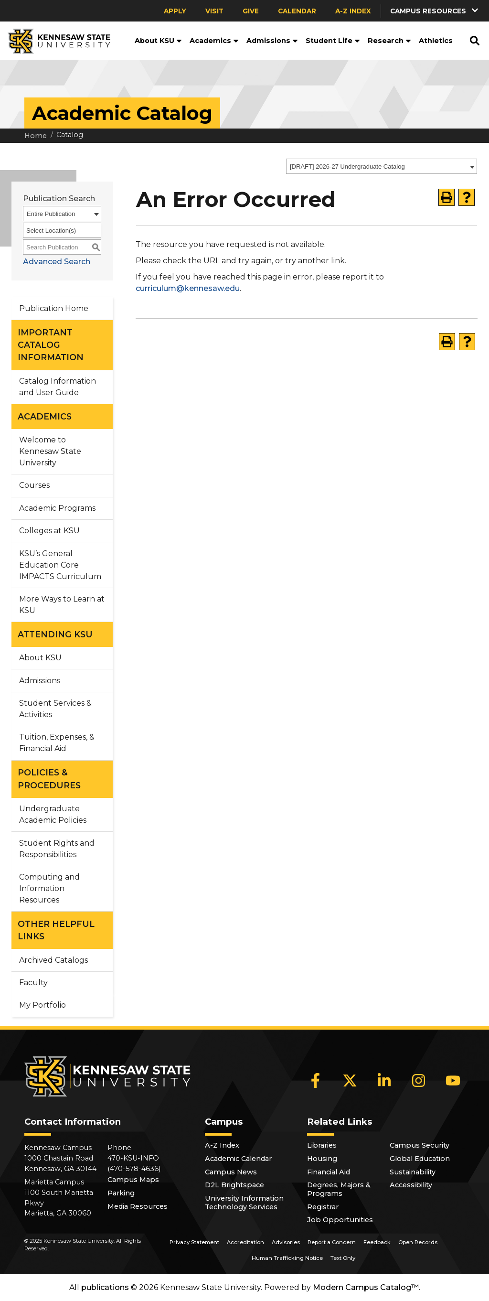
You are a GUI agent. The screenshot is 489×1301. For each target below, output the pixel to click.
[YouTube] (453, 1080)
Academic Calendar (238, 1158)
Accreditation (245, 1242)
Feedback (377, 1242)
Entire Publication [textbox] (51, 213)
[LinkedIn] (384, 1080)
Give (251, 11)
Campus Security (419, 1145)
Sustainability (413, 1172)
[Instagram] (418, 1080)
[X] (350, 1080)
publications (105, 1287)
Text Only (342, 1258)
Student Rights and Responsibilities (57, 849)
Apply (175, 11)
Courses (34, 485)
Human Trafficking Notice (287, 1258)
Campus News (231, 1172)
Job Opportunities (340, 1219)
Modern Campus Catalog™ (366, 1287)
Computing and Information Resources (49, 888)
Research (389, 40)
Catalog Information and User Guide (57, 386)
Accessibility (411, 1185)
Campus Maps (133, 1179)
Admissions (272, 40)
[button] (435, 11)
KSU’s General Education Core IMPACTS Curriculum (60, 565)
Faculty (33, 982)
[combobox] (381, 166)
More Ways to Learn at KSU (62, 604)
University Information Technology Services (244, 1202)
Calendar (297, 11)
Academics (214, 40)
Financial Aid (328, 1172)
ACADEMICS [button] (45, 416)
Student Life (333, 40)
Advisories (286, 1242)
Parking (121, 1193)
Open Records (417, 1242)
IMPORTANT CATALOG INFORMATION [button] (51, 345)
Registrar (323, 1207)
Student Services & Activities (55, 709)
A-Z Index (353, 11)
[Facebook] (315, 1080)
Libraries (322, 1145)
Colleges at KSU (49, 530)
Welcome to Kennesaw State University (50, 451)
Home (35, 135)
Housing (322, 1158)
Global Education (420, 1158)
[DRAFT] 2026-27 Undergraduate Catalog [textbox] (347, 166)
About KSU (158, 40)
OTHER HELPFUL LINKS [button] (56, 930)
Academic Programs (57, 508)
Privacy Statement (194, 1242)
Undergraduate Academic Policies (52, 814)
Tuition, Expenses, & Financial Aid (57, 742)
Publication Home (53, 308)
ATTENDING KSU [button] (55, 634)
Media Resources (137, 1206)
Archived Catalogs (53, 960)
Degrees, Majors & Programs (339, 1189)
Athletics (436, 40)
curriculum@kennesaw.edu (188, 288)
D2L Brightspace (234, 1185)
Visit (214, 11)
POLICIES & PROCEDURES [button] (49, 778)
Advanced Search (56, 261)
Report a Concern (332, 1242)
